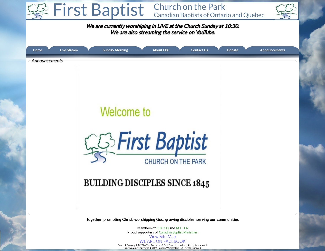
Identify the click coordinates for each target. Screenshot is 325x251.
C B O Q (163, 228)
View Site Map (162, 236)
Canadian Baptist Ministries (178, 232)
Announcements (272, 50)
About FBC (161, 50)
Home (37, 50)
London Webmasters (168, 247)
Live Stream (69, 50)
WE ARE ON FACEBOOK (162, 241)
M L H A (182, 228)
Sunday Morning (115, 50)
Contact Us (199, 50)
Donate (232, 50)
